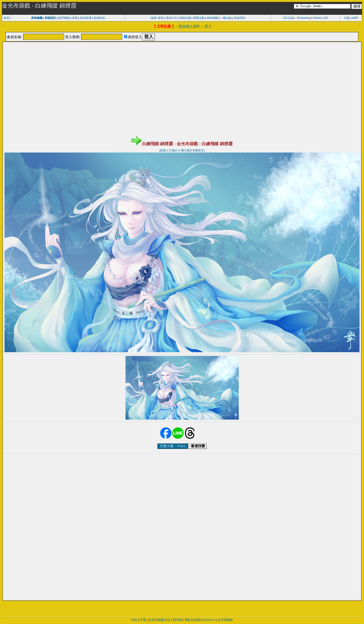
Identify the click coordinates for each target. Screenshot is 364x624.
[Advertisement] (182, 54)
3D (326, 18)
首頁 (6, 18)
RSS (134, 620)
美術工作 (171, 18)
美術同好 (239, 18)
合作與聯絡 (225, 620)
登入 (208, 26)
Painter (317, 18)
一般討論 (226, 18)
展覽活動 (199, 18)
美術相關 (212, 18)
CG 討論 (288, 18)
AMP (355, 18)
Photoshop (303, 18)
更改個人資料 (189, 26)
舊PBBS (178, 620)
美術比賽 (185, 18)
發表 (160, 18)
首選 (75, 18)
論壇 (153, 18)
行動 (347, 18)
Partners (209, 620)
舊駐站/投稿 (193, 620)
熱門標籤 (64, 18)
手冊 (143, 620)
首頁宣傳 (85, 18)
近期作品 (99, 18)
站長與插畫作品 (159, 620)
